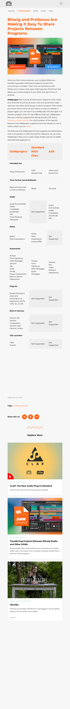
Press (51, 11)
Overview (11, 11)
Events (43, 11)
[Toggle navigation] (61, 3)
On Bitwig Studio (24, 11)
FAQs (28, 126)
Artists (35, 11)
